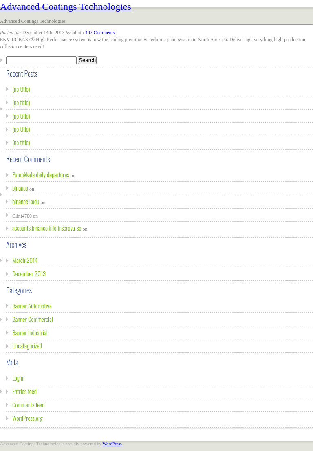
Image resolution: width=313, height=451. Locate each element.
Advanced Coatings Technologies (65, 6)
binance (20, 187)
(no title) (21, 88)
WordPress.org (27, 418)
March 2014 (25, 259)
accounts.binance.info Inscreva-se (47, 227)
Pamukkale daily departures (40, 174)
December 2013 (29, 273)
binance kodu (25, 201)
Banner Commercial (32, 319)
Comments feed (28, 404)
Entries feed (24, 391)
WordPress (111, 443)
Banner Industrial (30, 332)
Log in (18, 377)
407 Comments (100, 32)
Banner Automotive (32, 305)
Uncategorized (27, 345)
